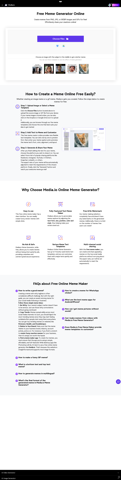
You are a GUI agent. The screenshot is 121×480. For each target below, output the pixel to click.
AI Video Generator (8, 473)
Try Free (115, 5)
